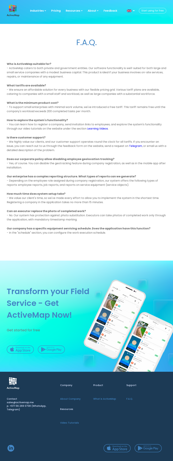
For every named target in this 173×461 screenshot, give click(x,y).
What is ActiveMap (104, 399)
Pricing (56, 11)
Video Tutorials (69, 422)
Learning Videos (97, 129)
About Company (70, 399)
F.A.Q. (129, 399)
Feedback (110, 11)
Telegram (135, 146)
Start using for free (152, 10)
